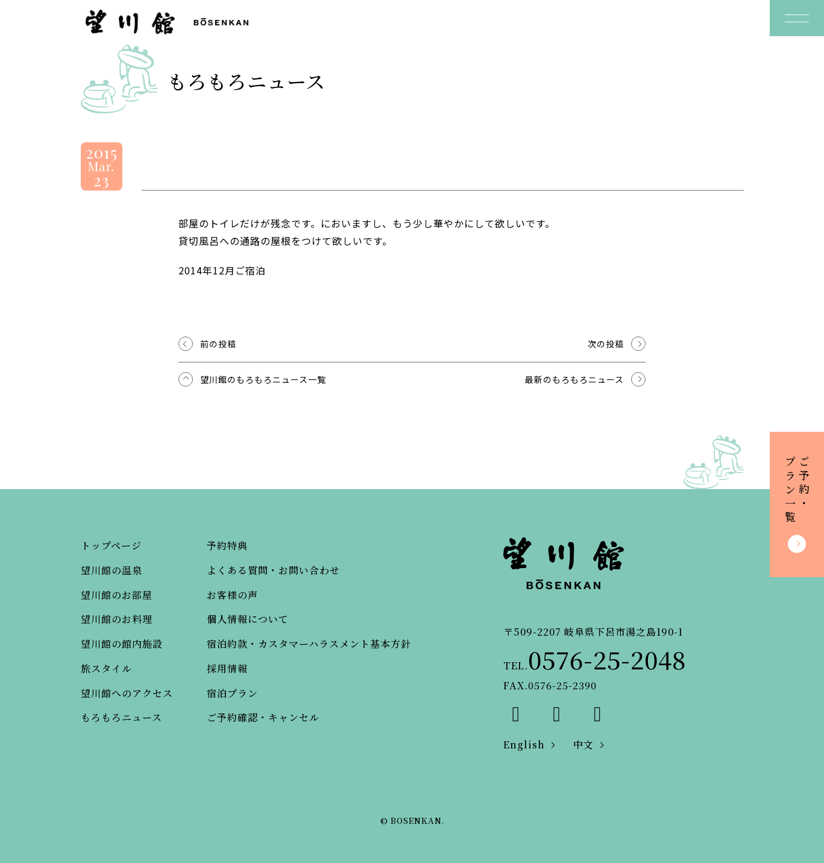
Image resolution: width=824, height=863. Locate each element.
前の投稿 (218, 344)
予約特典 (227, 545)
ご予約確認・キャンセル (263, 717)
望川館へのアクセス (127, 693)
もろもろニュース (121, 717)
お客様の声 (232, 595)
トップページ (111, 545)
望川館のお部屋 (117, 595)
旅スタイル (106, 668)
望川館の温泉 (111, 570)
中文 (583, 744)
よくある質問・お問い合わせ (273, 570)
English (524, 744)
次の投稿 (606, 344)
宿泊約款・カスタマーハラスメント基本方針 (309, 644)
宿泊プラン (232, 693)
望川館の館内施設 (122, 644)
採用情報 (227, 668)
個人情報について (248, 619)
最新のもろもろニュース (574, 379)
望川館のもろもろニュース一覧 (263, 379)
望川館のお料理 (117, 619)
